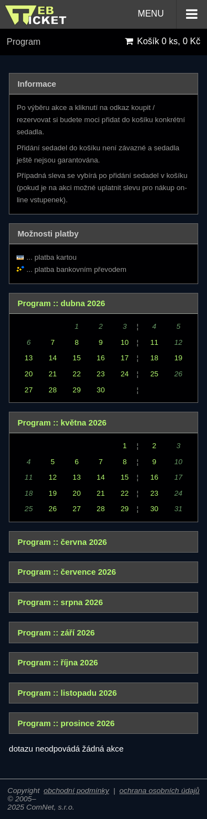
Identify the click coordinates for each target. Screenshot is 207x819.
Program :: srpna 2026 (60, 602)
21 (53, 374)
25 (154, 374)
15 (77, 358)
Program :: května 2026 (62, 422)
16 (101, 358)
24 (125, 374)
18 (154, 358)
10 (125, 342)
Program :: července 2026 (67, 572)
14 (53, 358)
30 (101, 390)
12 (53, 477)
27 (29, 390)
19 (178, 358)
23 (101, 374)
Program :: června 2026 (62, 542)
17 (125, 358)
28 (53, 390)
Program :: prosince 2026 (66, 723)
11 (154, 342)
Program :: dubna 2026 (61, 303)
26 (53, 509)
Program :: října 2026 (58, 662)
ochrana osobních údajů (159, 790)
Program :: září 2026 (56, 632)
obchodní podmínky (76, 790)
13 (29, 358)
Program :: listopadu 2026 (67, 693)
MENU (172, 14)
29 (77, 390)
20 (29, 374)
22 (77, 374)
